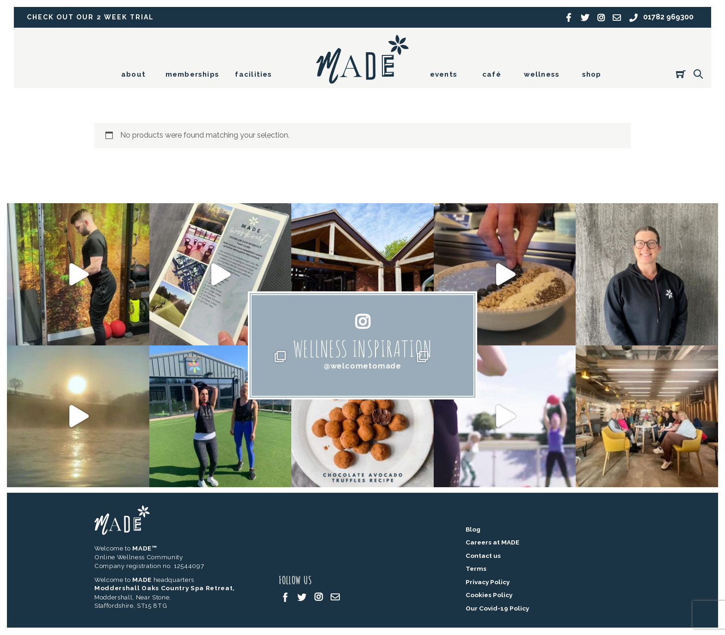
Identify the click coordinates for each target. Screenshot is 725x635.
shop (592, 74)
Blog (473, 529)
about (133, 74)
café (491, 74)
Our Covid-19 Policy (497, 608)
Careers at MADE (492, 542)
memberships (192, 74)
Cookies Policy (489, 595)
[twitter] (301, 597)
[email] (335, 597)
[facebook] (285, 597)
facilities (253, 74)
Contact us (483, 556)
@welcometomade (362, 366)
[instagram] (318, 597)
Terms (476, 569)
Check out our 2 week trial (92, 17)
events (443, 74)
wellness (542, 74)
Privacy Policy (488, 582)
